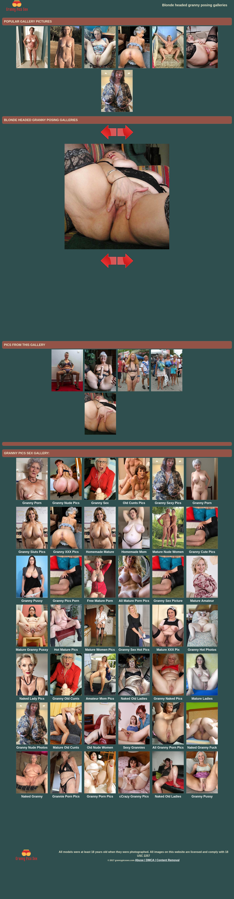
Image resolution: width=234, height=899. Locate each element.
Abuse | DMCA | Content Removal (157, 888)
